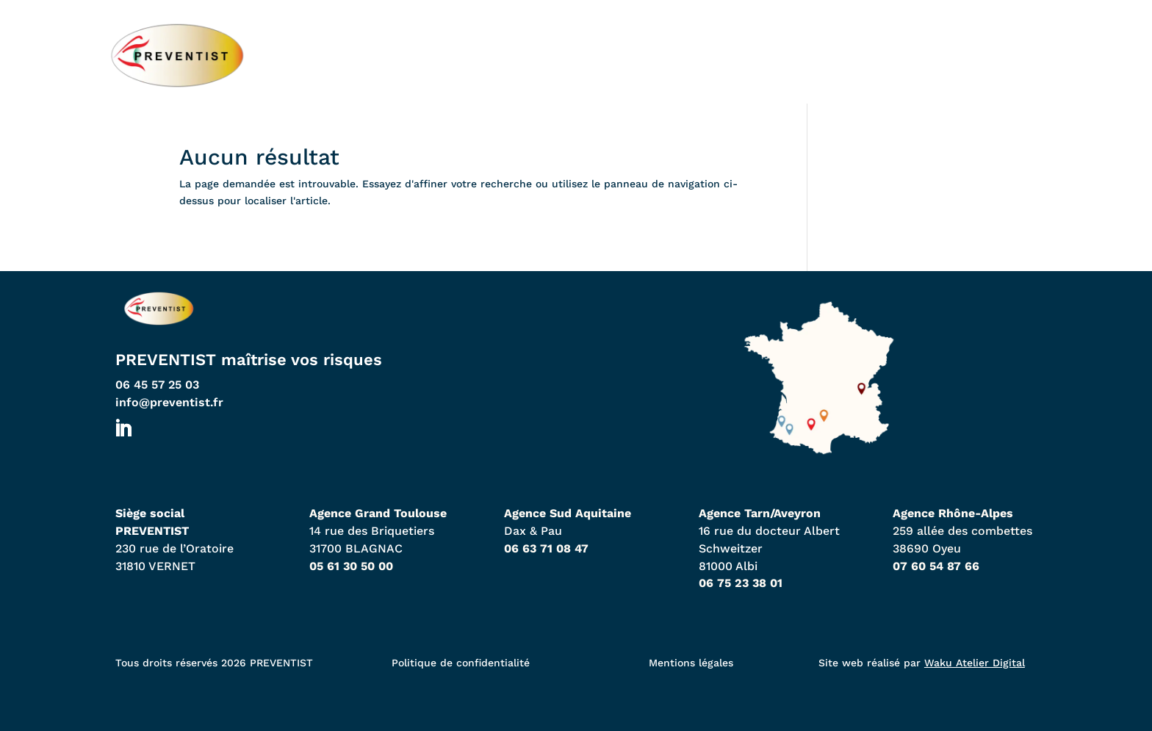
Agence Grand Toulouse (378, 513)
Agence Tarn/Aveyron (760, 513)
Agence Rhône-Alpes (953, 513)
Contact (988, 54)
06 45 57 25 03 (157, 385)
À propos (873, 54)
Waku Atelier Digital (974, 663)
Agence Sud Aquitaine (567, 513)
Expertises (751, 54)
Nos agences (616, 54)
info (169, 402)
